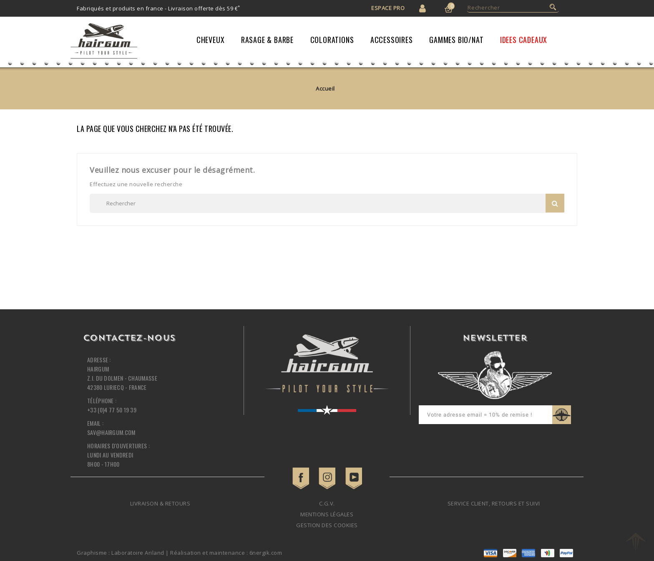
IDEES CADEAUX (523, 39)
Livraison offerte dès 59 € (204, 8)
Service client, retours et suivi (494, 503)
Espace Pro (388, 8)
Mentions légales (326, 514)
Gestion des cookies (327, 525)
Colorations (332, 39)
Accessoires (391, 39)
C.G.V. (327, 503)
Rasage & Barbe (267, 39)
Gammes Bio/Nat (456, 39)
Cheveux (210, 39)
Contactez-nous (129, 338)
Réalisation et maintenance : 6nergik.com (226, 552)
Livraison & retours (160, 503)
